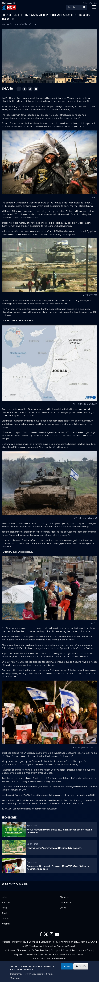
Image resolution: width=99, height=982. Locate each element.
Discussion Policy (49, 942)
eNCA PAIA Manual (32, 946)
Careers (6, 942)
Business (6, 903)
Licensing (33, 942)
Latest (4, 897)
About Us (64, 897)
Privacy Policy (19, 942)
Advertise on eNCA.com (73, 942)
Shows (63, 908)
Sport (4, 913)
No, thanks (81, 966)
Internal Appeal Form (81, 951)
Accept (67, 966)
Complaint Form (59, 951)
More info (15, 978)
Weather (6, 924)
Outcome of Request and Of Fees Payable (26, 951)
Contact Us (65, 903)
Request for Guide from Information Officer (61, 955)
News (4, 908)
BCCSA (91, 942)
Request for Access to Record (60, 946)
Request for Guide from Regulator (49, 959)
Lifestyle (5, 919)
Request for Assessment (25, 955)
